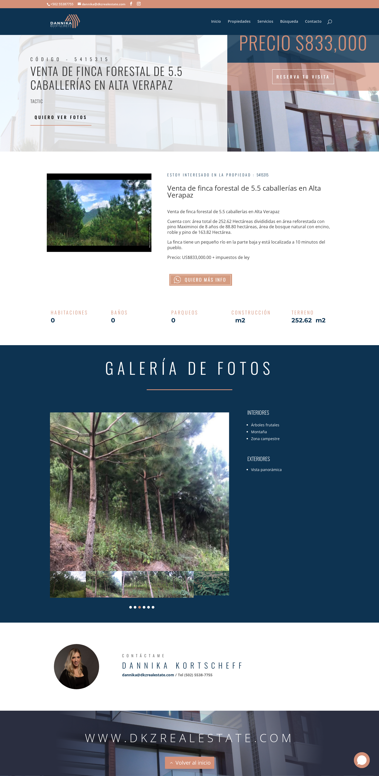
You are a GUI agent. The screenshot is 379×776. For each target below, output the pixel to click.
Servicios (265, 22)
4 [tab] (144, 607)
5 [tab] (148, 607)
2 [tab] (135, 607)
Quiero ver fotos (61, 117)
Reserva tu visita (303, 77)
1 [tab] (130, 607)
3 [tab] (139, 607)
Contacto (313, 22)
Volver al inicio (193, 762)
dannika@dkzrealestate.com (148, 674)
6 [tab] (153, 607)
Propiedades (239, 22)
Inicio (216, 22)
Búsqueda (289, 22)
